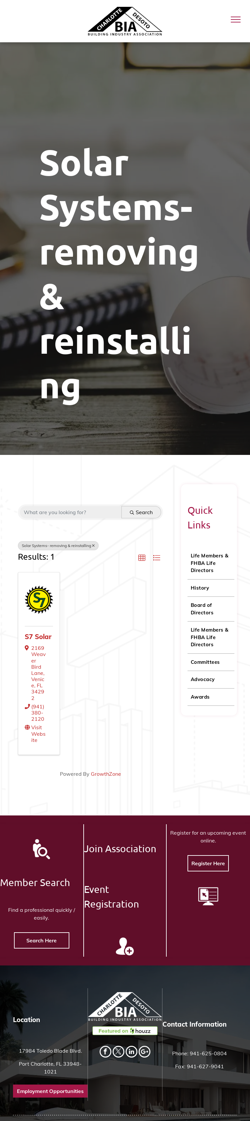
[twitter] (118, 1052)
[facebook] (105, 1052)
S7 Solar (38, 637)
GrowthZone (106, 774)
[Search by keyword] (71, 512)
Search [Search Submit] (141, 512)
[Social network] (144, 1052)
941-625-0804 (208, 1053)
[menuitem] (211, 563)
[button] (141, 558)
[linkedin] (131, 1052)
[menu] (235, 19)
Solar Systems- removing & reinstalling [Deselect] (58, 545)
